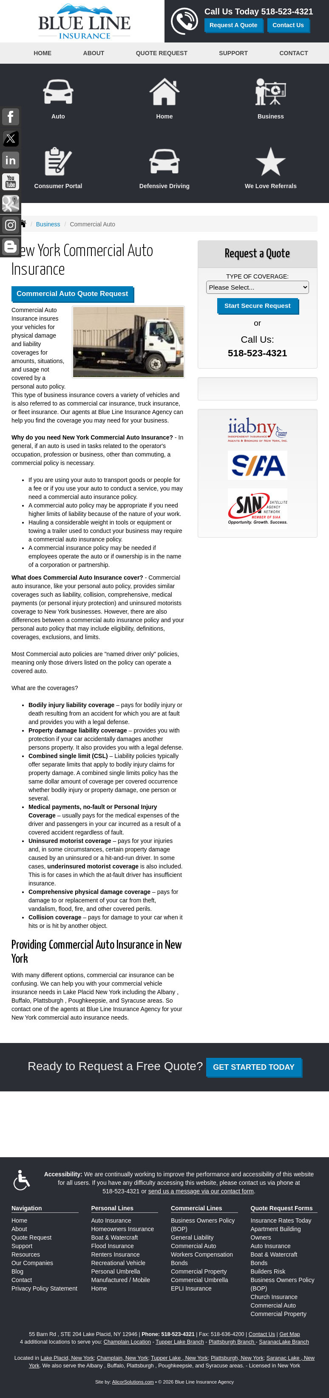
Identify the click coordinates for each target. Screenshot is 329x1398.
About (19, 1229)
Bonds (179, 1263)
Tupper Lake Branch (180, 1342)
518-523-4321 (287, 11)
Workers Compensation (202, 1254)
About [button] (94, 53)
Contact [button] (293, 53)
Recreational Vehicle (118, 1263)
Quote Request (31, 1237)
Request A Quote (234, 25)
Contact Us (288, 25)
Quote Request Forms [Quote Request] (282, 1208)
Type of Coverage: (257, 276)
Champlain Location (127, 1342)
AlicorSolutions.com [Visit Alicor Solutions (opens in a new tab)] (133, 1381)
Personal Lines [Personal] (112, 1208)
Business (48, 224)
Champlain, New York (122, 1358)
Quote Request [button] (161, 53)
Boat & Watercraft (114, 1237)
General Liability (192, 1237)
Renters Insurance (115, 1254)
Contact (21, 1280)
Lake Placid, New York (67, 1358)
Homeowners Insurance (122, 1229)
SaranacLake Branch (284, 1342)
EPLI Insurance (191, 1288)
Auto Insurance (111, 1220)
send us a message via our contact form (201, 1191)
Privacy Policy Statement (44, 1288)
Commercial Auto (193, 1246)
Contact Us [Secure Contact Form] (262, 1334)
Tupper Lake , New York (179, 1358)
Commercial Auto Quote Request (72, 294)
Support (21, 1246)
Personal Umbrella (115, 1271)
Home (42, 53)
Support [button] (233, 53)
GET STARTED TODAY (254, 1067)
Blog (17, 1271)
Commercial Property (199, 1271)
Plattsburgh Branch (232, 1342)
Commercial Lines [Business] (196, 1208)
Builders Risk (268, 1271)
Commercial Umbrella (199, 1280)
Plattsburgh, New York (237, 1358)
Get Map (289, 1334)
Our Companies (32, 1263)
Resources (25, 1254)
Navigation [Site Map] (26, 1208)
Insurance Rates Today (281, 1220)
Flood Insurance (112, 1246)
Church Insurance (274, 1297)
